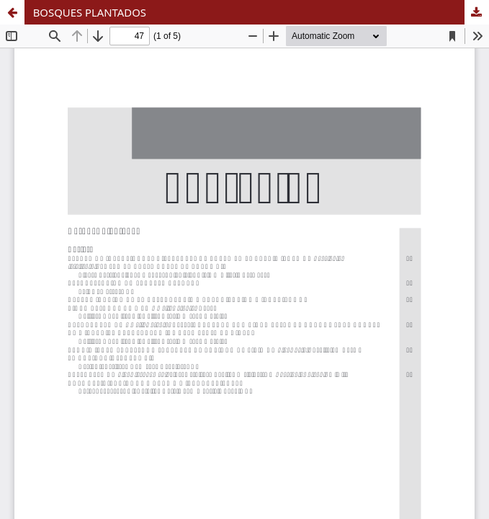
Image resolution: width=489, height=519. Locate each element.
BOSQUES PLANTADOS (89, 12)
